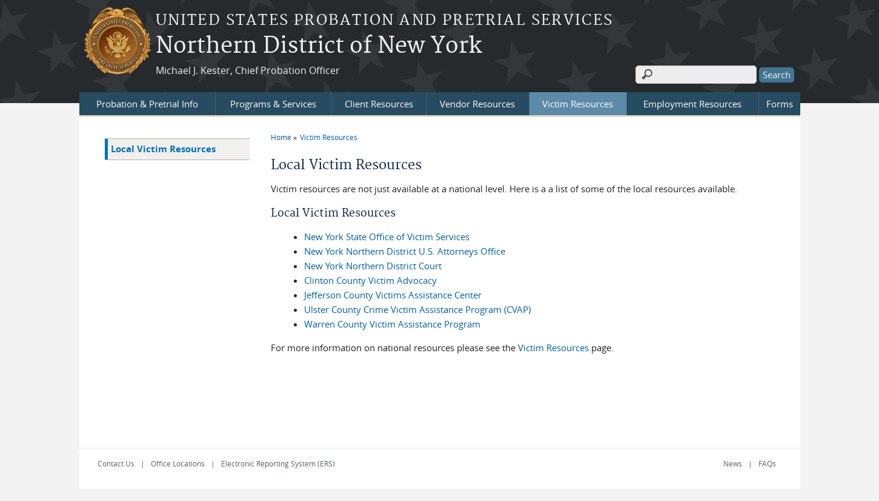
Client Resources (379, 104)
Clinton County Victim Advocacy (370, 280)
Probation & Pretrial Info (147, 104)
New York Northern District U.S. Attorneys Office (404, 251)
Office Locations (178, 463)
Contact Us (116, 463)
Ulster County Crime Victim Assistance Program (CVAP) (417, 309)
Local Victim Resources (163, 149)
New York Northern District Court (373, 266)
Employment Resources (692, 104)
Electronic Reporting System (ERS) (278, 463)
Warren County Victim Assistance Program (392, 324)
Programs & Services (273, 104)
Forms (779, 104)
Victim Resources (577, 104)
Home (281, 137)
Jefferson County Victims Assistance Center (393, 295)
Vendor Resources (477, 104)
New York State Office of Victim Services (386, 236)
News (732, 463)
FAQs (767, 463)
